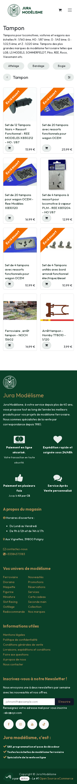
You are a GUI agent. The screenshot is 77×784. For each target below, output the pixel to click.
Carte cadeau (37, 597)
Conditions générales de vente (23, 644)
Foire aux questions (16, 654)
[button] (9, 148)
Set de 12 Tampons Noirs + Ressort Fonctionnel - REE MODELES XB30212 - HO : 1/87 (19, 133)
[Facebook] (9, 724)
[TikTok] (44, 724)
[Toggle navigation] (70, 10)
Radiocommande (14, 612)
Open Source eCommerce (56, 778)
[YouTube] (32, 724)
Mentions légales (14, 635)
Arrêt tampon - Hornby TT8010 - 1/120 (54, 335)
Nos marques (36, 612)
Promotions (36, 582)
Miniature (9, 597)
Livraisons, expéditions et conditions (27, 649)
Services (33, 592)
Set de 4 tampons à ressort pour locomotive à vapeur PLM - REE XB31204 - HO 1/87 (56, 203)
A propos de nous (14, 659)
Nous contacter (13, 664)
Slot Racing (10, 602)
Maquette (9, 587)
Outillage (9, 607)
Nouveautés (36, 577)
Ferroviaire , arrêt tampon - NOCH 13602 (17, 335)
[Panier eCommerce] (60, 10)
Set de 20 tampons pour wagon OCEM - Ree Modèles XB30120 (19, 201)
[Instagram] (20, 724)
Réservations (36, 587)
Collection (34, 607)
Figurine (8, 592)
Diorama (8, 582)
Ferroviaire (10, 577)
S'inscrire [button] (64, 702)
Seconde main (37, 602)
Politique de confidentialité (20, 640)
